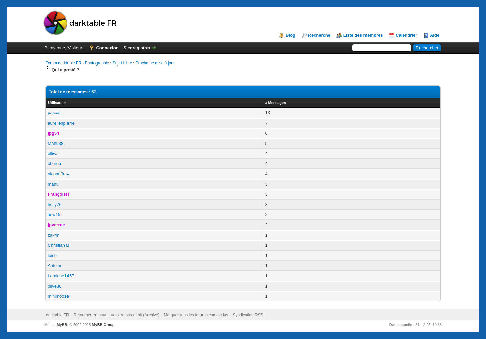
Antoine (55, 265)
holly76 (54, 204)
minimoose (58, 296)
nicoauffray (58, 173)
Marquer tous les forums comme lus (196, 315)
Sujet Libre (122, 63)
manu (53, 184)
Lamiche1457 (61, 275)
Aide (434, 35)
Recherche (319, 35)
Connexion (107, 47)
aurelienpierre (61, 123)
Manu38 (55, 143)
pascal (54, 112)
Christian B (58, 245)
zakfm (53, 235)
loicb (52, 255)
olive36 (54, 286)
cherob (54, 163)
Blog (290, 35)
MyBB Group (103, 325)
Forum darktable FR (63, 63)
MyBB (62, 325)
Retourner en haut (90, 315)
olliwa (53, 153)
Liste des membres (363, 35)
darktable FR (57, 315)
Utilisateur (57, 103)
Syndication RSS (248, 315)
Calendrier (406, 35)
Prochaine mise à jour (155, 63)
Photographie (97, 63)
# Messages (275, 103)
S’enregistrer (136, 47)
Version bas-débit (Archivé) (135, 315)
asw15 (54, 214)
